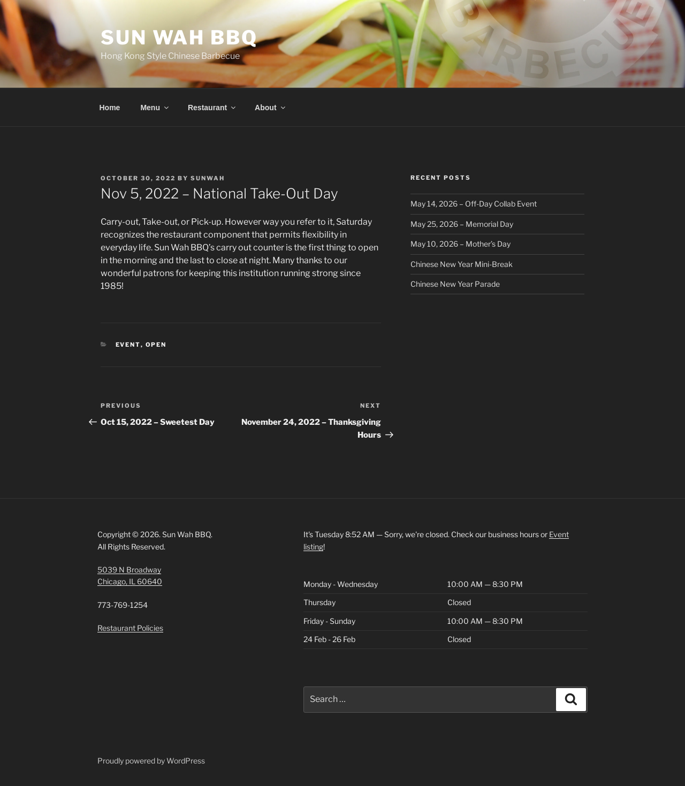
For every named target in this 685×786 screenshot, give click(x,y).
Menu (155, 107)
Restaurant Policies (130, 627)
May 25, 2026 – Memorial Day (461, 223)
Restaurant (212, 107)
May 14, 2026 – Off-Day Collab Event (473, 203)
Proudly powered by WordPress (151, 760)
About (270, 107)
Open (156, 344)
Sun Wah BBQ (179, 37)
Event (128, 344)
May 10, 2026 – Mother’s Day (460, 243)
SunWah (208, 178)
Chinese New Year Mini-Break (461, 264)
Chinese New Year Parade (455, 283)
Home (110, 107)
